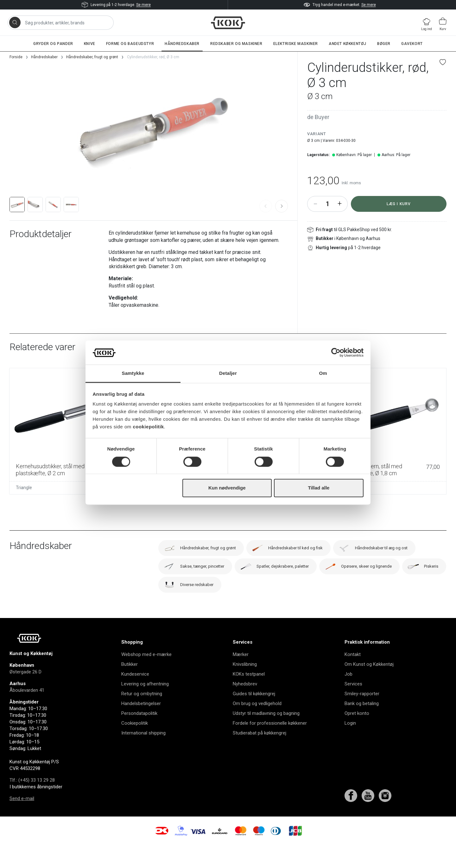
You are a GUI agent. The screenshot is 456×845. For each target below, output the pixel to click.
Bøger (383, 43)
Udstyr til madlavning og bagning (266, 713)
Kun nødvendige (227, 488)
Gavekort (412, 43)
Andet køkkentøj (347, 43)
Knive (89, 43)
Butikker (129, 664)
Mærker (241, 654)
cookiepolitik (148, 427)
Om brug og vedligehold (257, 703)
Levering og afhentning (145, 684)
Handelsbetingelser (141, 703)
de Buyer (318, 117)
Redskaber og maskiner (236, 43)
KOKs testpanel (249, 674)
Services (353, 684)
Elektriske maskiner (295, 43)
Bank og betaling (362, 703)
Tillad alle (318, 488)
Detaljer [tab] (228, 373)
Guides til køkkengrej (254, 694)
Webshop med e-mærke (146, 654)
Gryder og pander (53, 43)
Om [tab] (323, 373)
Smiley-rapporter (362, 694)
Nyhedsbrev (245, 684)
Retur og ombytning (141, 694)
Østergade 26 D (25, 672)
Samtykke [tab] (133, 373)
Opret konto (357, 713)
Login (350, 723)
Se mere (143, 5)
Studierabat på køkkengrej (259, 733)
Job (348, 674)
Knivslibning (245, 664)
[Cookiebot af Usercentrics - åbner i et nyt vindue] (336, 352)
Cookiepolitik (134, 723)
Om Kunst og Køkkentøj (369, 664)
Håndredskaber (182, 43)
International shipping (143, 733)
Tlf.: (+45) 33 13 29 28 (32, 780)
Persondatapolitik (139, 713)
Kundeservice (135, 674)
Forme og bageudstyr (130, 43)
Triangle (24, 487)
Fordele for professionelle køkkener (270, 723)
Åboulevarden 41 (27, 690)
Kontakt (353, 654)
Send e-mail (22, 798)
